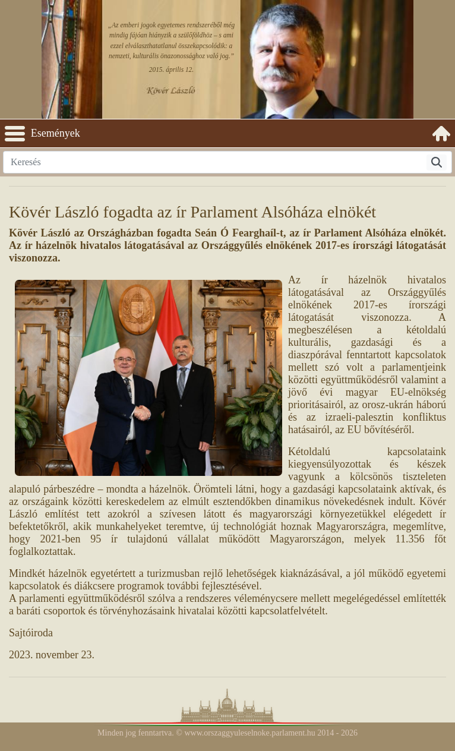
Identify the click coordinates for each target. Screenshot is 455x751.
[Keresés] (436, 162)
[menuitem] (441, 133)
